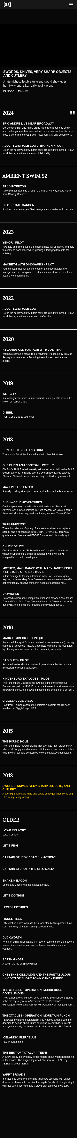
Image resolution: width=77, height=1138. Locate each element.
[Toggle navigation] (71, 5)
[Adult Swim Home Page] (12, 4)
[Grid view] (72, 112)
